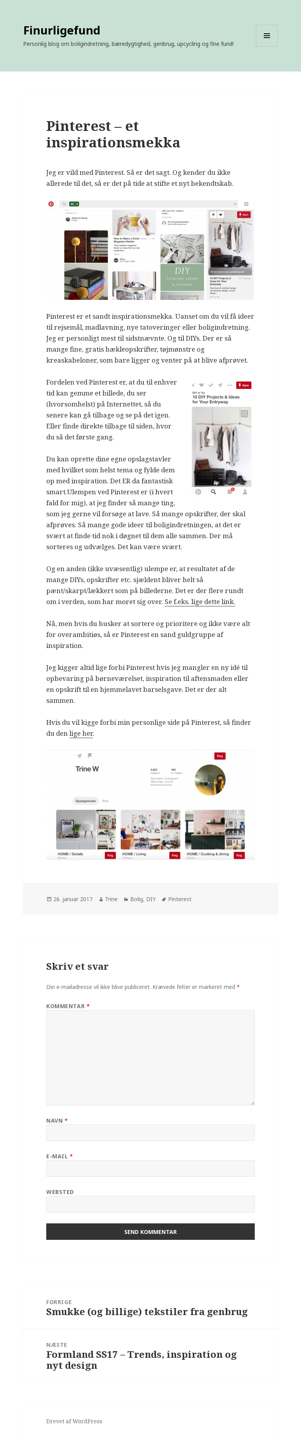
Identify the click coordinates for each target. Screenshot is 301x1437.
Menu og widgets (267, 46)
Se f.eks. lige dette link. (200, 601)
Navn (57, 1120)
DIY (151, 899)
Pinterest (180, 899)
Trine (111, 899)
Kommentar (68, 1006)
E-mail (59, 1156)
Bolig (136, 899)
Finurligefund (61, 30)
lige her (81, 733)
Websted (60, 1192)
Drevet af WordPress (74, 1421)
